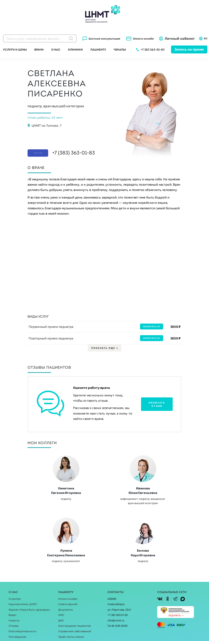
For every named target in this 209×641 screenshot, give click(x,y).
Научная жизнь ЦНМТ (23, 550)
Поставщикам (17, 582)
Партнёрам (16, 588)
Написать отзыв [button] (157, 404)
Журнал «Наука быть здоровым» (29, 555)
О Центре (15, 545)
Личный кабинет (180, 38)
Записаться (150, 326)
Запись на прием (189, 49)
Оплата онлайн (143, 38)
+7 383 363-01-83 (153, 49)
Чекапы (120, 49)
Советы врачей (67, 550)
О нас (55, 49)
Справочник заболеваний (74, 577)
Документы (65, 555)
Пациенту (98, 49)
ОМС (61, 561)
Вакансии (15, 593)
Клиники (75, 49)
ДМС (61, 566)
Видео (12, 561)
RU (203, 39)
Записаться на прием (53, 140)
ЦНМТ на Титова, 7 (46, 125)
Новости (14, 566)
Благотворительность (23, 577)
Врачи (39, 49)
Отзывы (14, 572)
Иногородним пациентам (74, 572)
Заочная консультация (104, 38)
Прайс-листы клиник (71, 582)
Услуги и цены (15, 49)
